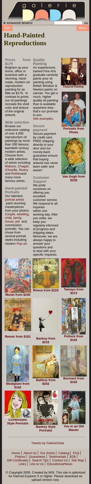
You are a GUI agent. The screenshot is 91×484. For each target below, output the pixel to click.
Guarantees (37, 456)
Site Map (77, 460)
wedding (22, 214)
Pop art (22, 243)
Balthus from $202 (45, 381)
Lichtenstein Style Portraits (17, 421)
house (9, 221)
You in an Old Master (74, 428)
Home (16, 453)
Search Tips (40, 460)
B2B (73, 456)
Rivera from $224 (45, 290)
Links (22, 464)
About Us (30, 453)
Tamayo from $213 (73, 291)
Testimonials (57, 456)
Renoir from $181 (18, 336)
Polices (20, 456)
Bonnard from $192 (73, 380)
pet (17, 221)
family (17, 218)
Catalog (63, 453)
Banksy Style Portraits (46, 428)
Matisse (10, 166)
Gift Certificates (17, 460)
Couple (10, 214)
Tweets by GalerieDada (47, 443)
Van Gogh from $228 (73, 178)
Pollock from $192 (73, 338)
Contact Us (60, 460)
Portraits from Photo (73, 130)
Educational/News (59, 464)
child (8, 218)
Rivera (23, 170)
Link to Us (37, 464)
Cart (7, 28)
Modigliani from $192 (18, 385)
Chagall (23, 166)
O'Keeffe (11, 170)
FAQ (76, 453)
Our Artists (47, 453)
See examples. (43, 118)
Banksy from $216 (45, 340)
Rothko (16, 173)
